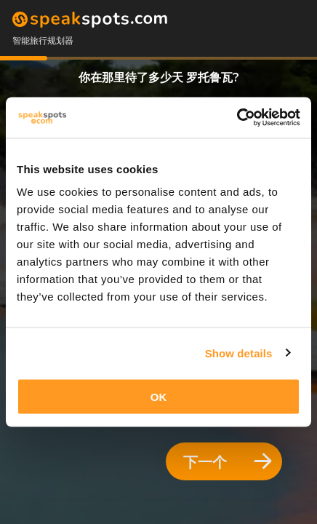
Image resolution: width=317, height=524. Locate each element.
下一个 (227, 462)
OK (159, 397)
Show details (239, 352)
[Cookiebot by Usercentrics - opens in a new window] (236, 117)
